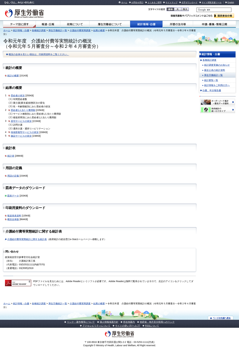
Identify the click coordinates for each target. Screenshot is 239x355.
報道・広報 (48, 24)
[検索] (214, 10)
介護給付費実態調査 (80, 30)
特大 (185, 9)
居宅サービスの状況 (21, 121)
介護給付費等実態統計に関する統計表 (27, 239)
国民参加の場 (224, 16)
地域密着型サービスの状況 (25, 132)
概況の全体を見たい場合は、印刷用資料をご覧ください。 (39, 54)
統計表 (10, 155)
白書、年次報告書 (211, 90)
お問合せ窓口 (137, 2)
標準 (170, 9)
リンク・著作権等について (81, 322)
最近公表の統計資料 (214, 70)
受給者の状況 (18, 95)
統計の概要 (13, 75)
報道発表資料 (14, 215)
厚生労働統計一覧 (57, 30)
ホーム (124, 2)
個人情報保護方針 (109, 322)
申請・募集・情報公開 (214, 24)
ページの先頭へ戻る (220, 318)
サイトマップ (171, 2)
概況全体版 (13, 219)
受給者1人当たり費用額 (23, 110)
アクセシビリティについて (96, 325)
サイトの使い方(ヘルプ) (127, 325)
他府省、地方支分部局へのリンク (157, 322)
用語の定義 (13, 175)
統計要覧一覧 (211, 80)
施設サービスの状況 (21, 136)
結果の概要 (99, 30)
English (231, 2)
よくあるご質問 (154, 2)
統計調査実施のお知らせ (217, 65)
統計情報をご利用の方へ (217, 85)
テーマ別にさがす (19, 24)
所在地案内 (129, 322)
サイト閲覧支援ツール (212, 2)
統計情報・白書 (146, 24)
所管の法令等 (178, 24)
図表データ (13, 195)
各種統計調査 (39, 30)
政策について (74, 24)
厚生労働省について (109, 24)
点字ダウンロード (190, 2)
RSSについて (152, 325)
